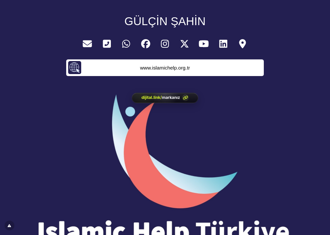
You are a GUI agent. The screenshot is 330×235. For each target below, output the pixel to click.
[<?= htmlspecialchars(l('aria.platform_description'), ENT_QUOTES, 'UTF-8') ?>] (165, 98)
